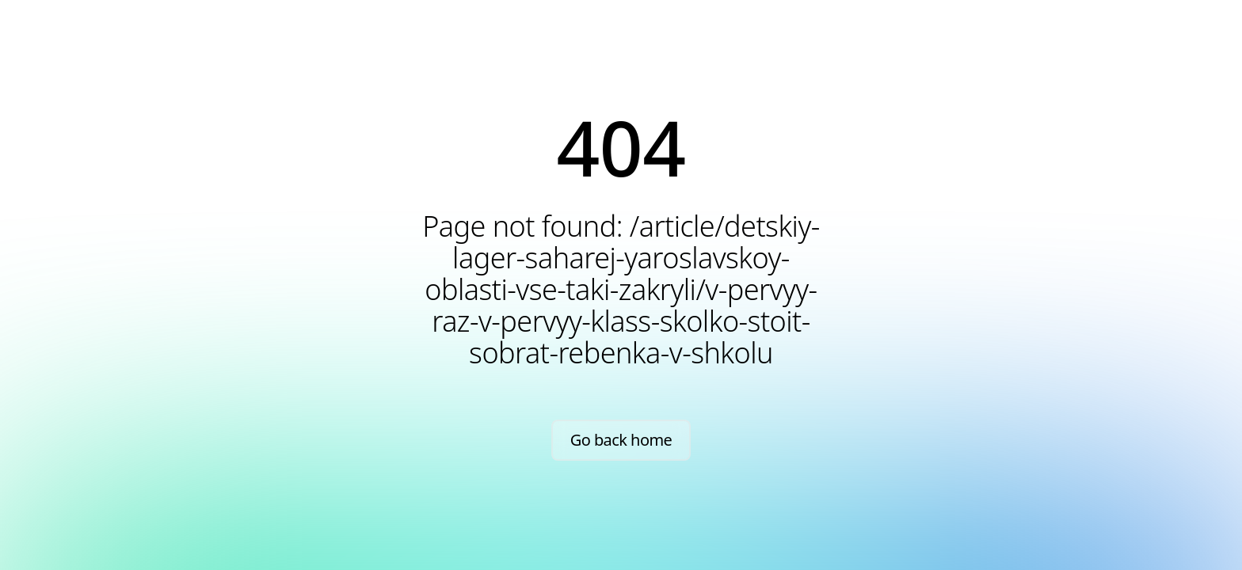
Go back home (621, 439)
